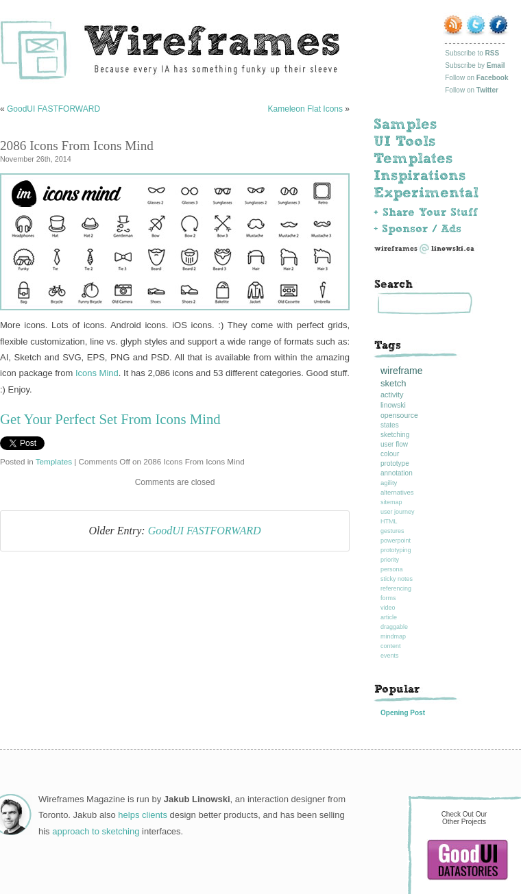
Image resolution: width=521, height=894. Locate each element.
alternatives (397, 492)
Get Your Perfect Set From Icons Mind (110, 419)
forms (388, 598)
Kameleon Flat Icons (305, 109)
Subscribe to (472, 53)
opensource (399, 415)
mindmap (393, 636)
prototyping (395, 550)
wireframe (401, 370)
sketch (393, 383)
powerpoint (395, 540)
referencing (395, 588)
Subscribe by (475, 65)
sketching (394, 434)
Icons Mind (97, 373)
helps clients (142, 815)
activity (392, 394)
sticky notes (396, 578)
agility (388, 482)
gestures (392, 530)
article (388, 617)
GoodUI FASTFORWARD (53, 109)
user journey (397, 511)
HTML (389, 521)
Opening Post (402, 713)
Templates (54, 461)
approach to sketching (95, 831)
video (388, 607)
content (390, 646)
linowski (393, 405)
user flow (394, 444)
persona (391, 569)
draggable (394, 626)
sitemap (391, 502)
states (389, 425)
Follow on (476, 78)
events (389, 655)
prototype (394, 463)
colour (389, 454)
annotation (396, 473)
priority (389, 559)
